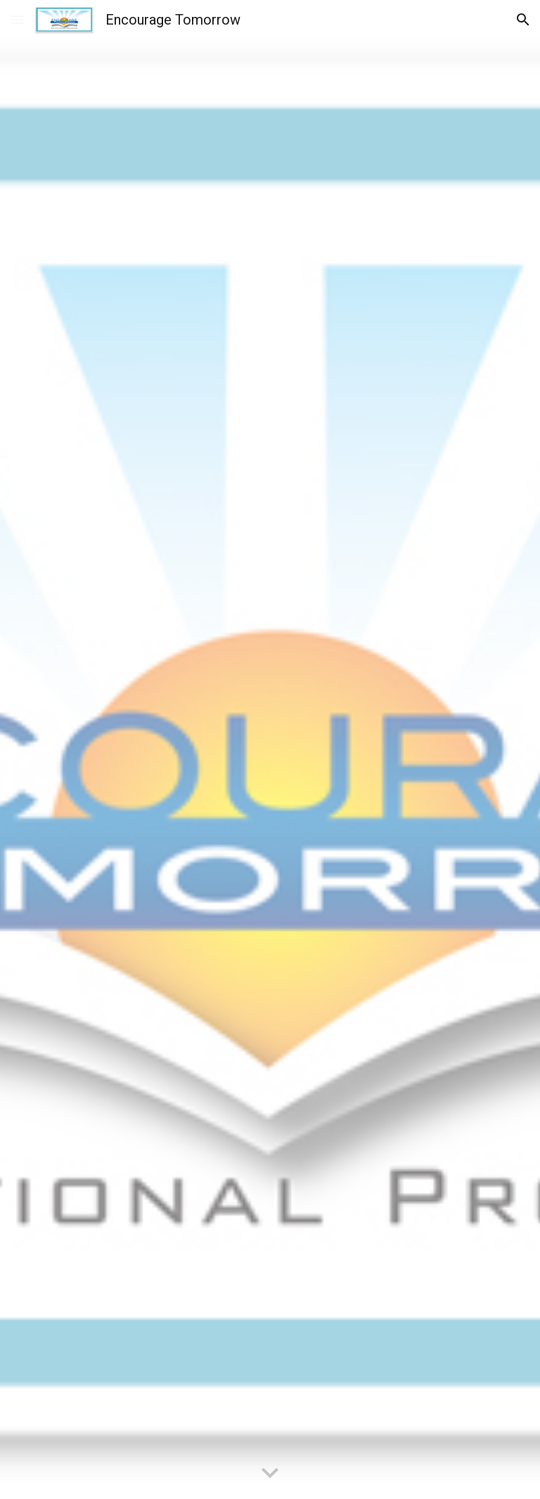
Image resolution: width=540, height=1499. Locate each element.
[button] (17, 19)
